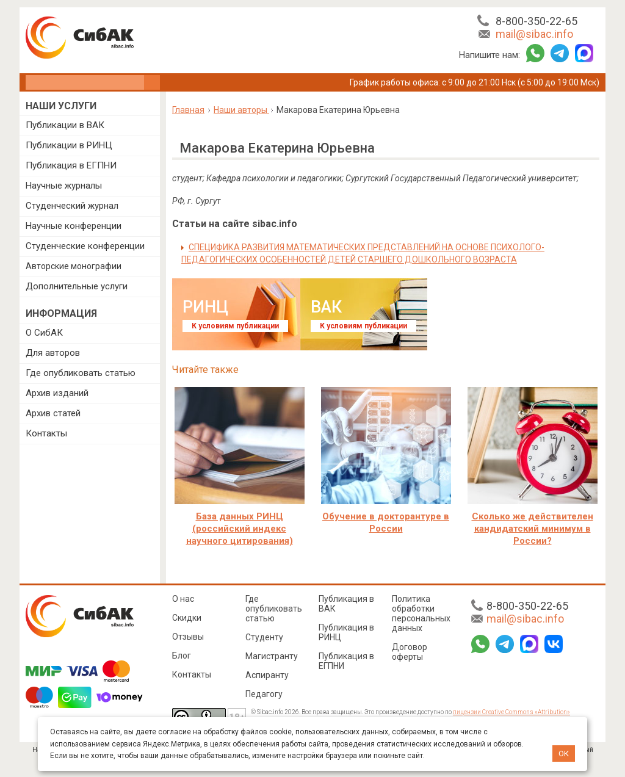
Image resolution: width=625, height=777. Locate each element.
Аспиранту (267, 675)
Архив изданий (57, 393)
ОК (563, 753)
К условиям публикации (235, 326)
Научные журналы (64, 185)
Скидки (186, 618)
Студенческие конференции (85, 245)
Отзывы (188, 636)
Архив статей (53, 413)
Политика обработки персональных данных (421, 613)
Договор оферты (409, 652)
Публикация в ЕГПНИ (71, 165)
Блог (181, 655)
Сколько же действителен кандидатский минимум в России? (532, 528)
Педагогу (264, 694)
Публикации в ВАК (65, 125)
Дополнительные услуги (77, 286)
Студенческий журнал (72, 205)
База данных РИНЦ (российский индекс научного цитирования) (239, 528)
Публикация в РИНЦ (346, 632)
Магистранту (271, 656)
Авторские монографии (73, 266)
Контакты (46, 433)
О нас (183, 599)
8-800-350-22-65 (536, 21)
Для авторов (53, 352)
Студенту (264, 637)
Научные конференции (73, 225)
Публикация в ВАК (346, 603)
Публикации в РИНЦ (69, 145)
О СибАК (44, 332)
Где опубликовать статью (80, 372)
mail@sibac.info (534, 33)
